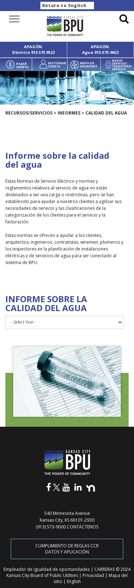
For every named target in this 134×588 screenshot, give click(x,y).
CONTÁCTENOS (82, 527)
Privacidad (94, 575)
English (74, 581)
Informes (69, 113)
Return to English (64, 5)
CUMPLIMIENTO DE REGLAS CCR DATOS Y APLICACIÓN (67, 549)
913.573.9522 (43, 52)
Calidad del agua (106, 113)
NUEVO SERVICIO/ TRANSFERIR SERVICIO (121, 65)
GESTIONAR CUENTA (57, 64)
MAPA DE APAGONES (88, 64)
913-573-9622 (106, 52)
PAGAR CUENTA (22, 65)
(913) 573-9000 (51, 527)
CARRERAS (105, 569)
